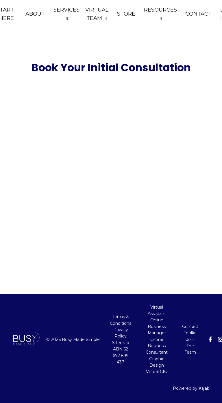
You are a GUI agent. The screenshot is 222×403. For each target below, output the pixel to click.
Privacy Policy (120, 333)
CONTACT (199, 14)
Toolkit (190, 332)
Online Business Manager (157, 326)
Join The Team (190, 346)
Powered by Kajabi (191, 388)
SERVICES (66, 14)
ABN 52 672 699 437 (121, 355)
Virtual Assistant (157, 310)
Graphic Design (156, 362)
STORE (126, 14)
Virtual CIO (157, 371)
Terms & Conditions (120, 320)
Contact (190, 326)
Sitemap (120, 342)
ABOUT (35, 14)
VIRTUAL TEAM (96, 14)
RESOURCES (160, 14)
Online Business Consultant (157, 346)
